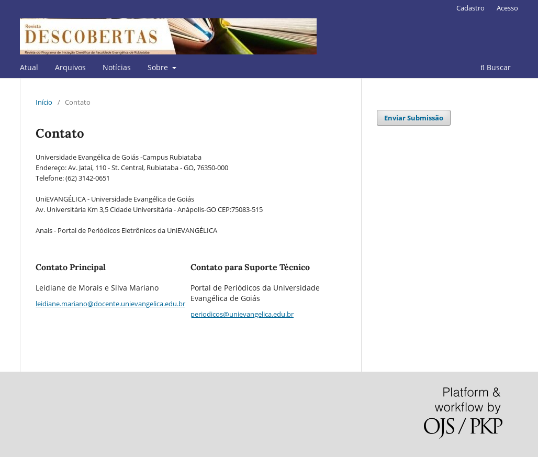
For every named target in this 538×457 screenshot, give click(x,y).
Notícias (117, 67)
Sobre (159, 67)
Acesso (507, 8)
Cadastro (470, 8)
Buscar (495, 67)
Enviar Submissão (413, 117)
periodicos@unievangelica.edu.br (242, 314)
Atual (29, 67)
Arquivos (70, 67)
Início (44, 102)
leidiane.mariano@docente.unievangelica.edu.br (110, 303)
